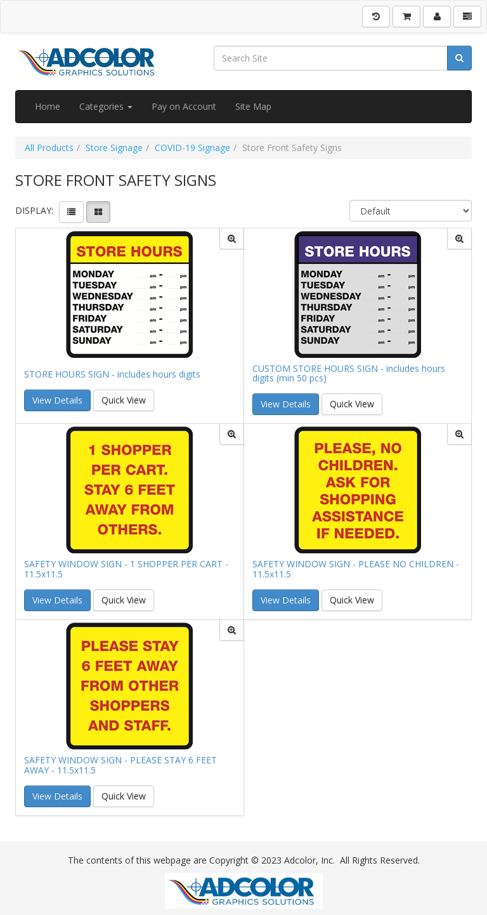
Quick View (123, 400)
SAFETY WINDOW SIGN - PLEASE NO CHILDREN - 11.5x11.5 (355, 569)
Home (47, 106)
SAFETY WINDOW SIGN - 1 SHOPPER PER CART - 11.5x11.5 (126, 569)
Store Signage (114, 148)
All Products (49, 148)
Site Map (253, 106)
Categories (106, 106)
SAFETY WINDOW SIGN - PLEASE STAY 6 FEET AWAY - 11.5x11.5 (120, 765)
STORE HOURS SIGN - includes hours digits (112, 374)
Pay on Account (184, 106)
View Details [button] (57, 400)
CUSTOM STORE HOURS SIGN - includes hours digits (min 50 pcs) (348, 373)
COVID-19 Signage (192, 148)
